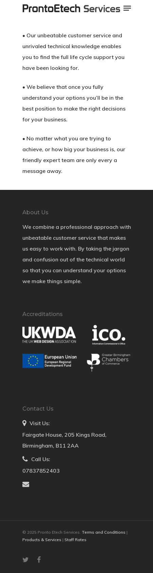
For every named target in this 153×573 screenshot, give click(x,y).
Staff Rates (75, 539)
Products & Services (42, 539)
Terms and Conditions (104, 532)
